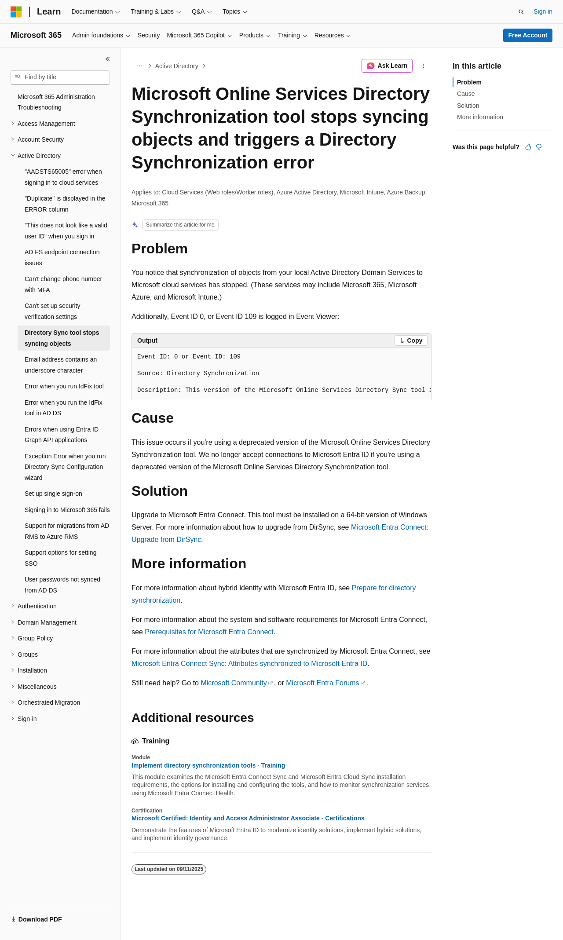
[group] (281, 373)
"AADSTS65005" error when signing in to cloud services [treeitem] (63, 177)
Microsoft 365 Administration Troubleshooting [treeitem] (56, 102)
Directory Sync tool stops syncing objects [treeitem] (62, 338)
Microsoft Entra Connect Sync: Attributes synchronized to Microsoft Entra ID (249, 663)
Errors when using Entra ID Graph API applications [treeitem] (62, 435)
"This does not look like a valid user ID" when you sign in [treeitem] (66, 231)
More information (480, 117)
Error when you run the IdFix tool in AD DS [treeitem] (63, 408)
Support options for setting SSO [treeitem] (60, 558)
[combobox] (60, 77)
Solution (468, 105)
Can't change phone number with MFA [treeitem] (63, 284)
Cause (466, 93)
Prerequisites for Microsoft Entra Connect (209, 632)
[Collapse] (108, 59)
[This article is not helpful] (539, 147)
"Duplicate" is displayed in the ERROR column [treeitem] (65, 204)
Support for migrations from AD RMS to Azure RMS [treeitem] (67, 531)
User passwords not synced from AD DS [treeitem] (62, 585)
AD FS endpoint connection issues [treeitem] (62, 258)
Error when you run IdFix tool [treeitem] (64, 386)
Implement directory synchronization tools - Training (208, 765)
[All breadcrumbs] (139, 66)
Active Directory (176, 65)
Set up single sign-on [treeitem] (53, 493)
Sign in (543, 11)
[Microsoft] (16, 12)
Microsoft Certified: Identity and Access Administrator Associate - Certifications (248, 818)
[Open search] (521, 12)
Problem (469, 82)
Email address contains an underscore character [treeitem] (61, 365)
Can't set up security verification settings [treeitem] (52, 311)
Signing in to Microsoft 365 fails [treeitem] (67, 509)
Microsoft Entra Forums (322, 683)
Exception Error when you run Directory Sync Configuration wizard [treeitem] (65, 467)
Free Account (528, 35)
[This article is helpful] (528, 147)
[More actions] (423, 66)
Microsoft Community (234, 683)
